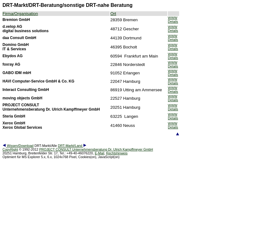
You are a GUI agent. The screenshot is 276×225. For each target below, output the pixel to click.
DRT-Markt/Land (72, 146)
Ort (113, 13)
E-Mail (99, 153)
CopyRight (10, 149)
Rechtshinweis (117, 153)
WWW (172, 18)
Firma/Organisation (20, 13)
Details (173, 21)
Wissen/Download (18, 146)
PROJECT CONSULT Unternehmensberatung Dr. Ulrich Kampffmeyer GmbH (96, 149)
